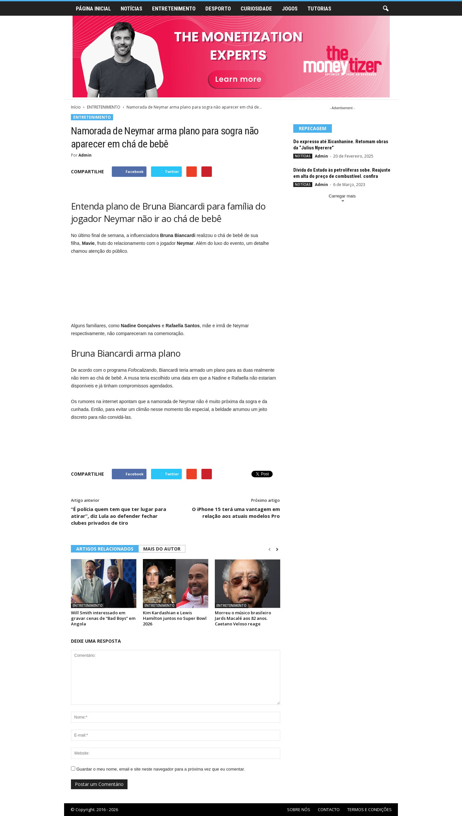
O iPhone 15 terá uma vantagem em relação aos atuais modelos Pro (236, 512)
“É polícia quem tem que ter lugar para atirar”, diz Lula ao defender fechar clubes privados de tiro (118, 516)
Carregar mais (342, 199)
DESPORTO (218, 8)
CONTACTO (329, 809)
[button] (385, 9)
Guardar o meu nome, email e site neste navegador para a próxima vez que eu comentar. (161, 769)
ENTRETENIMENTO (174, 8)
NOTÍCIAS (131, 8)
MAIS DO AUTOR (161, 549)
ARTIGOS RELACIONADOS (104, 549)
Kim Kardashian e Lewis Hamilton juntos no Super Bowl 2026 (175, 618)
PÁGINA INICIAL (93, 8)
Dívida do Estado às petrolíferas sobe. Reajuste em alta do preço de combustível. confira (341, 173)
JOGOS (290, 8)
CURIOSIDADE (256, 8)
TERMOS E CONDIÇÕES (369, 809)
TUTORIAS (319, 8)
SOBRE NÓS (298, 809)
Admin (85, 155)
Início (76, 107)
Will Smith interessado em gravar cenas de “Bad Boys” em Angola (103, 618)
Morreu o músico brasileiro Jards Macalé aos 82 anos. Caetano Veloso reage (243, 618)
